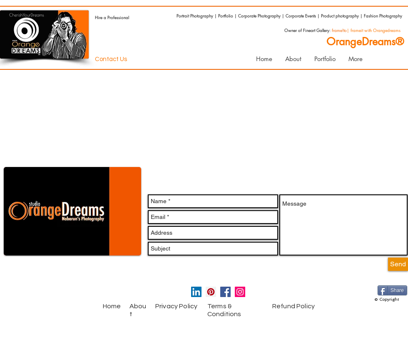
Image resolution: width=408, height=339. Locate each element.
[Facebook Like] (60, 293)
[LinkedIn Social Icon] (196, 292)
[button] (325, 59)
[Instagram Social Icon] (240, 292)
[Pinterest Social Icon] (211, 292)
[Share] (392, 290)
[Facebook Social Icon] (225, 292)
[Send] (398, 264)
